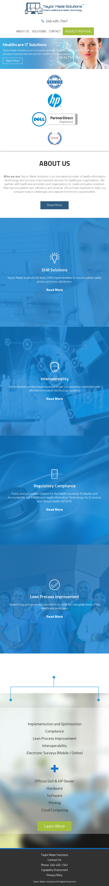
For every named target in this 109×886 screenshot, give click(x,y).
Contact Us (54, 860)
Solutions (39, 31)
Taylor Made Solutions (54, 855)
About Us (22, 31)
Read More (12, 60)
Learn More (54, 826)
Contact (55, 31)
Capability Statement (54, 870)
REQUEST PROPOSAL (78, 31)
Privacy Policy (54, 875)
